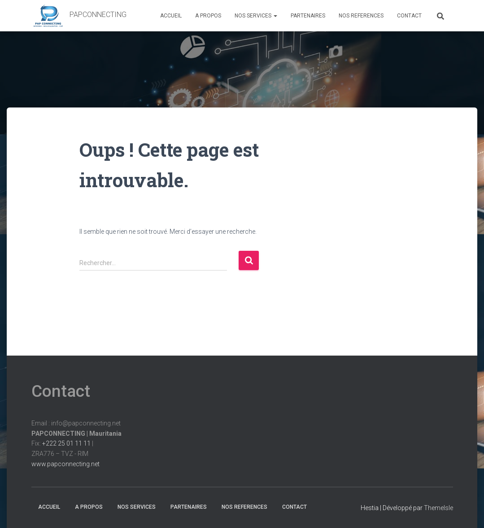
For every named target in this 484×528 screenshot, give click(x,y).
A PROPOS (208, 16)
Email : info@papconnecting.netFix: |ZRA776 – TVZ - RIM (76, 444)
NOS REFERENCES (361, 16)
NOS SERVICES (256, 16)
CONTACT (409, 16)
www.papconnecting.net (65, 464)
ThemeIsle (438, 507)
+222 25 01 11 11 (66, 443)
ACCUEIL (171, 16)
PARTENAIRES (308, 16)
